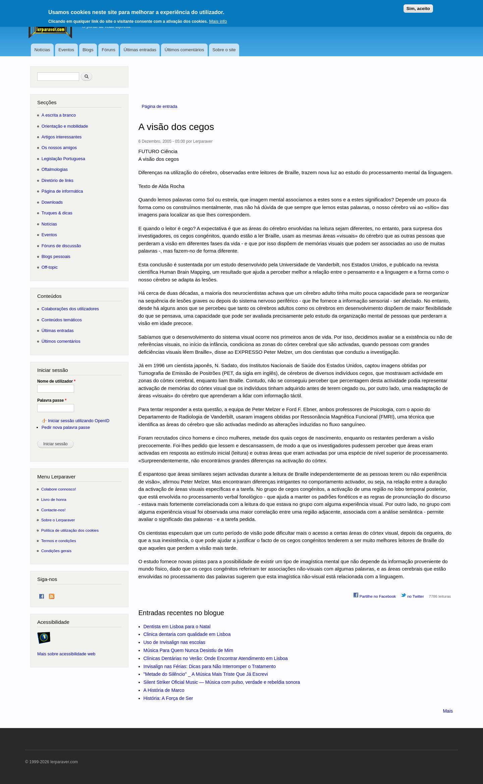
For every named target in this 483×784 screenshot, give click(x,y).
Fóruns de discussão (61, 245)
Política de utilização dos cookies (70, 530)
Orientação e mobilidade (65, 126)
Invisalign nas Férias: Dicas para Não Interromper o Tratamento (210, 666)
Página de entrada (159, 106)
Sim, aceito (418, 5)
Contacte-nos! (53, 510)
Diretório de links (57, 180)
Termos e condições (58, 540)
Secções (46, 102)
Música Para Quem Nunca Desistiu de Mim (188, 650)
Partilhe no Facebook (374, 595)
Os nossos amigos (59, 147)
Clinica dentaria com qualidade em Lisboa (187, 634)
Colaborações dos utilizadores (70, 308)
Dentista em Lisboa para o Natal (177, 626)
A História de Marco (164, 690)
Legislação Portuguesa (63, 158)
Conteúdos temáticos (62, 319)
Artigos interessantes (62, 136)
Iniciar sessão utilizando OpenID (78, 420)
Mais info (218, 18)
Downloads (52, 202)
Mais (448, 711)
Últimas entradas (139, 49)
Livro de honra (53, 499)
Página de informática (62, 191)
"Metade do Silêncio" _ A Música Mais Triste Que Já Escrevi (206, 674)
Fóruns (108, 49)
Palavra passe (51, 400)
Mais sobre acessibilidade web (66, 653)
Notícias (42, 49)
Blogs (88, 49)
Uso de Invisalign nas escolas (174, 642)
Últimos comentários (184, 49)
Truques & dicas (57, 212)
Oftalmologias (55, 169)
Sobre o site (223, 49)
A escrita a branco (59, 115)
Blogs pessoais (56, 256)
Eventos (66, 49)
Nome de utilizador (56, 381)
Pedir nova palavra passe (66, 427)
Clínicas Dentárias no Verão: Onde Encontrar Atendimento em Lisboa (216, 658)
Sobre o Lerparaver (58, 520)
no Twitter (412, 595)
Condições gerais (56, 550)
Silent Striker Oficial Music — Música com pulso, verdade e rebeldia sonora (222, 682)
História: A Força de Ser (168, 698)
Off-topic (50, 267)
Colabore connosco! (58, 489)
